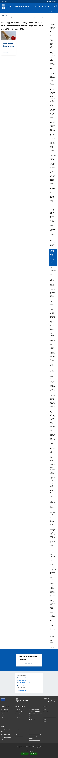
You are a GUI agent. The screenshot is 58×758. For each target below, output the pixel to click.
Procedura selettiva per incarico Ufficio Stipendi (52, 542)
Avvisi (45, 713)
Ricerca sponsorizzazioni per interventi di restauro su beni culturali (53, 564)
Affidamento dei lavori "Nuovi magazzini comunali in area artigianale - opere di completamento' (53, 43)
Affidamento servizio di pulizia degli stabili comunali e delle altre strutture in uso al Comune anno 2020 (52, 201)
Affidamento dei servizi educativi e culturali (52, 69)
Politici (2, 717)
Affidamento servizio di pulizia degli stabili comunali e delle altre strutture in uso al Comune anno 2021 (52, 215)
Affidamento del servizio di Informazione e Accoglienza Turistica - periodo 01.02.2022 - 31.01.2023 (52, 145)
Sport (51, 631)
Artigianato (52, 276)
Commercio (52, 335)
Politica (51, 510)
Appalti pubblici (18, 717)
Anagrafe (51, 248)
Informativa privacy (33, 736)
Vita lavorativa (18, 713)
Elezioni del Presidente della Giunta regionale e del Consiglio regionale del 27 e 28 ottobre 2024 (52, 385)
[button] (29, 756)
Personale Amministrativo (6, 719)
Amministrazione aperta (53, 239)
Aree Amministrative (5, 711)
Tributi (51, 640)
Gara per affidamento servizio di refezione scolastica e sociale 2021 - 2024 (52, 437)
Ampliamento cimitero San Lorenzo (52, 244)
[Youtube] (40, 6)
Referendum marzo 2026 (52, 557)
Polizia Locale (52, 512)
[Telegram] (46, 6)
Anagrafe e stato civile (19, 709)
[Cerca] (56, 6)
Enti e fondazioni (4, 715)
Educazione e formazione (34, 709)
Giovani (51, 443)
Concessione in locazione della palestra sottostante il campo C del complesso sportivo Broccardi (52, 355)
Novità (7, 15)
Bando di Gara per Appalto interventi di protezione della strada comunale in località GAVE (52, 312)
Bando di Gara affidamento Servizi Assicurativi (52, 303)
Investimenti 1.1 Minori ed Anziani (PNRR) (52, 478)
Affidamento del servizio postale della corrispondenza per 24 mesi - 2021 (53, 189)
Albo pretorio (31, 732)
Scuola (51, 577)
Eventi (45, 721)
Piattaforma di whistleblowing (35, 734)
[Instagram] (43, 6)
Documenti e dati (4, 722)
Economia (52, 374)
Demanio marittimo (52, 371)
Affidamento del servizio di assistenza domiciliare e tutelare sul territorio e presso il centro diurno (52, 125)
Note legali (31, 738)
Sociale (51, 625)
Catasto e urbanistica (19, 719)
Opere (51, 498)
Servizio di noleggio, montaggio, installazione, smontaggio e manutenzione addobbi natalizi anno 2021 (53, 604)
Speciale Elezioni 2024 (52, 628)
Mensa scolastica (52, 493)
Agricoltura (52, 234)
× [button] (56, 744)
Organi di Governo (4, 709)
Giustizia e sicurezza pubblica (34, 711)
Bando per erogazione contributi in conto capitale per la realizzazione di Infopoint (52, 324)
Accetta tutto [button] (24, 753)
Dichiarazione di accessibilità (34, 740)
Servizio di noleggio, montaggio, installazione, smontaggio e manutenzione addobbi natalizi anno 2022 (53, 618)
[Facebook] (37, 6)
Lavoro (51, 490)
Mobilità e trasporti (18, 724)
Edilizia (51, 376)
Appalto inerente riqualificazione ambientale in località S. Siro (53, 271)
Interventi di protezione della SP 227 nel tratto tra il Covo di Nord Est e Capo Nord (52, 450)
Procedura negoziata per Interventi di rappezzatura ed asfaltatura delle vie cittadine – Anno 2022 (52, 520)
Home (3, 15)
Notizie (45, 709)
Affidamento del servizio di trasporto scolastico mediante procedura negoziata (52, 179)
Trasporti (51, 634)
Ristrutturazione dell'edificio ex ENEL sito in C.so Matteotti (53, 572)
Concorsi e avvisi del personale (52, 364)
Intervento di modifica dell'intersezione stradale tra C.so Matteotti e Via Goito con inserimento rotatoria (53, 462)
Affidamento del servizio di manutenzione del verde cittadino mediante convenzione (53, 157)
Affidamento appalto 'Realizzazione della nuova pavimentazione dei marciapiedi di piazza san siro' (53, 30)
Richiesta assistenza (19, 736)
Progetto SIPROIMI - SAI (52, 549)
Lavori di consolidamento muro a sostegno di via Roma (53, 485)
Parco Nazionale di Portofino (52, 502)
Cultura (51, 368)
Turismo (51, 642)
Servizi (51, 579)
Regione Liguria (4, 1)
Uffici (2, 713)
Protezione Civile (52, 553)
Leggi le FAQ (17, 734)
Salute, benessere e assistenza (35, 717)
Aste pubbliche (52, 279)
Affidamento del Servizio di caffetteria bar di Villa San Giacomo (52, 135)
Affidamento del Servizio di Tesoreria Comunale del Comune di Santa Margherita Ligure (52, 168)
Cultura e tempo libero (19, 711)
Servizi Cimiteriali (52, 582)
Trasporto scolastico (52, 637)
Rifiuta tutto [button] (33, 753)
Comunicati (46, 711)
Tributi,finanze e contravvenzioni (35, 713)
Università (52, 645)
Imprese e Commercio (19, 715)
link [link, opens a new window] (35, 751)
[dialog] (29, 750)
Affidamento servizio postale (52, 225)
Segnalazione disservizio (19, 732)
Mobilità (51, 496)
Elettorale (52, 378)
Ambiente (52, 236)
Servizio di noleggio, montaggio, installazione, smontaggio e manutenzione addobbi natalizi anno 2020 (53, 591)
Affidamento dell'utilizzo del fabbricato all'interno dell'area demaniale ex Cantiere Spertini (52, 114)
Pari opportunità (52, 507)
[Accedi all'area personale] (51, 1)
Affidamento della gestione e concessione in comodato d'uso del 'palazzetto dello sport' (52, 91)
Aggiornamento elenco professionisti (53, 231)
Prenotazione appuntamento (20, 730)
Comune (51, 338)
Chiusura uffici (51, 332)
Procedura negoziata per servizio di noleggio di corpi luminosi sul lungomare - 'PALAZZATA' (52, 532)
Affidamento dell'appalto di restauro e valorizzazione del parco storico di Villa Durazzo (52, 102)
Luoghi (45, 719)
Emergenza (52, 393)
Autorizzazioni (32, 719)
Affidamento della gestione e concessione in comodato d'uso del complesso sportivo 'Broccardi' (52, 79)
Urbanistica (52, 647)
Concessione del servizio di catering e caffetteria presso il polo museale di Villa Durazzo (52, 344)
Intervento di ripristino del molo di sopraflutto (52, 471)
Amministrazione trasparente (35, 730)
